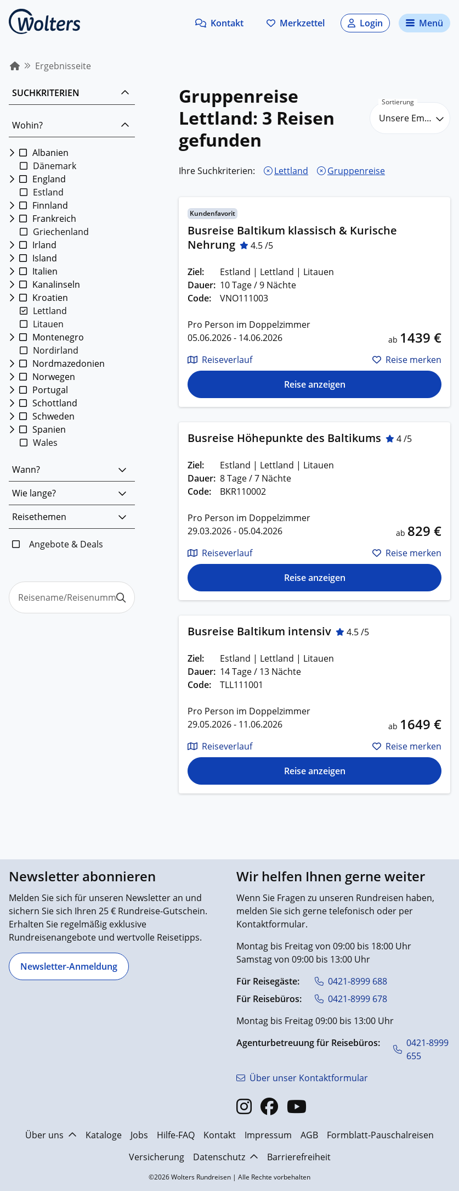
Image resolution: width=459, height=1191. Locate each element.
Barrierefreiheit (299, 1157)
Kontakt (219, 1135)
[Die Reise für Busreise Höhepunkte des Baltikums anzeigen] (314, 577)
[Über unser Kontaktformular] (302, 1077)
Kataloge (104, 1135)
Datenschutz (225, 1157)
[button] (219, 23)
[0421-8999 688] (351, 981)
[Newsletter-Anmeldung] (69, 966)
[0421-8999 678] (351, 998)
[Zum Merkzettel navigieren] (295, 23)
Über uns (51, 1135)
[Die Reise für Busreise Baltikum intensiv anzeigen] (314, 771)
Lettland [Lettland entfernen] (291, 171)
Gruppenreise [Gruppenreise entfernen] (356, 171)
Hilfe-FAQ (176, 1135)
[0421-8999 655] (422, 1049)
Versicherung (156, 1157)
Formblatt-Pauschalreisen (380, 1135)
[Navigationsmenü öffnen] (424, 23)
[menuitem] (15, 65)
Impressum (268, 1135)
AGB (309, 1135)
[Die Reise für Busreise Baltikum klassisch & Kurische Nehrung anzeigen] (314, 384)
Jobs (139, 1135)
